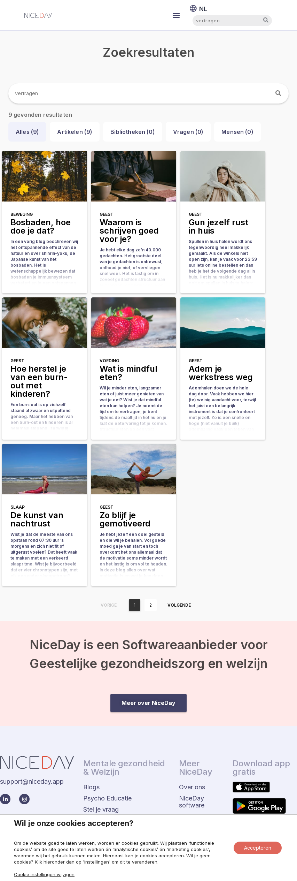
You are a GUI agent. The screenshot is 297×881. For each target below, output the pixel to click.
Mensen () (237, 131)
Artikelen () (74, 131)
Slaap (17, 507)
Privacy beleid (213, 860)
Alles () (27, 131)
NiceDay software (191, 802)
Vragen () (188, 131)
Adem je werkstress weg (221, 373)
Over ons (192, 787)
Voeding (109, 360)
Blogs (91, 787)
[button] (176, 15)
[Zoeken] (278, 93)
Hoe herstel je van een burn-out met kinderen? (39, 381)
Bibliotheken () (132, 131)
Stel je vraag (101, 809)
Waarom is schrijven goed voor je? (129, 230)
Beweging (21, 214)
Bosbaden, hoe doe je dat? (40, 226)
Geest (107, 214)
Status (256, 860)
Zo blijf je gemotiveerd (125, 519)
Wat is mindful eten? (128, 373)
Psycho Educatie (107, 798)
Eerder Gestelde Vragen (117, 820)
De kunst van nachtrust (36, 519)
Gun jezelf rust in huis (218, 226)
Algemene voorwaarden (149, 863)
